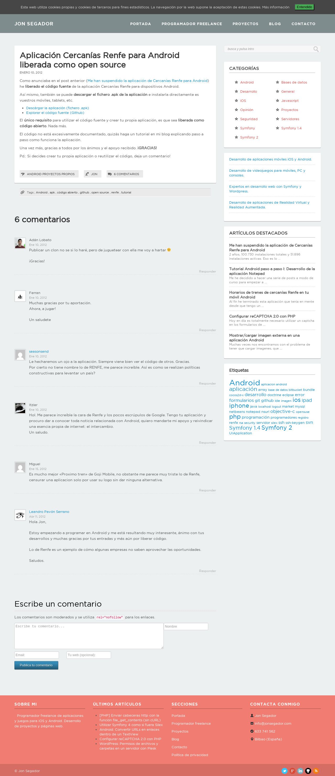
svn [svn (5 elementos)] (309, 422)
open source (100, 192)
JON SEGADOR (33, 23)
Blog (275, 24)
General (285, 91)
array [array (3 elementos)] (262, 389)
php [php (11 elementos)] (235, 416)
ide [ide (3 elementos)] (277, 400)
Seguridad (246, 119)
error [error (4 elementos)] (300, 394)
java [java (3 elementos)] (253, 406)
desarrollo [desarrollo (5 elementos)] (255, 394)
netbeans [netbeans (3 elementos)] (237, 411)
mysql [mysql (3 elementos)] (300, 406)
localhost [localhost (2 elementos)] (264, 406)
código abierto (67, 192)
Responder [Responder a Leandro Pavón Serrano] (207, 571)
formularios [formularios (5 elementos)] (241, 400)
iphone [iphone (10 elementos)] (239, 405)
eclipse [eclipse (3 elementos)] (288, 395)
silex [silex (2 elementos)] (274, 422)
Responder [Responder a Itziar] (207, 442)
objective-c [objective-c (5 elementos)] (282, 411)
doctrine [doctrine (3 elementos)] (274, 395)
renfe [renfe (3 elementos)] (233, 422)
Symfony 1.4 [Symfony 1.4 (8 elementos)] (244, 428)
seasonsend (39, 351)
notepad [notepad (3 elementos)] (253, 411)
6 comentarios (126, 174)
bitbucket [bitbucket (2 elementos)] (295, 389)
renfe (115, 192)
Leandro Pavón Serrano (49, 511)
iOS (240, 100)
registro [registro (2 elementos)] (303, 417)
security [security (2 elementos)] (249, 422)
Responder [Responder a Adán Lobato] (207, 271)
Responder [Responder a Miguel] (207, 490)
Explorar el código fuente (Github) (55, 112)
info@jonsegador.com (273, 723)
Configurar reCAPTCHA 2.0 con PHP (262, 316)
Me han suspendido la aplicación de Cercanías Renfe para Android (147, 81)
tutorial (126, 192)
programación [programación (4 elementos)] (256, 417)
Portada (140, 24)
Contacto (304, 24)
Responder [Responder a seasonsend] (207, 383)
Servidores (287, 119)
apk (52, 192)
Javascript (287, 100)
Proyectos (246, 24)
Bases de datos (291, 82)
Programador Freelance (192, 24)
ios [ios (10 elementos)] (297, 400)
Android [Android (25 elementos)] (244, 382)
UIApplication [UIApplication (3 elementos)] (240, 433)
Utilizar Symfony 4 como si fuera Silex (131, 725)
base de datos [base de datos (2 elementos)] (278, 389)
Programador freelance (191, 723)
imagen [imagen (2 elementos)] (286, 400)
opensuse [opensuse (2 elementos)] (303, 411)
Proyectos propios (58, 174)
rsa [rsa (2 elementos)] (241, 422)
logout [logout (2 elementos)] (276, 406)
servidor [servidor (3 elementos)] (263, 422)
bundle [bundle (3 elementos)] (309, 389)
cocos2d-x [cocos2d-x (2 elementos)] (236, 395)
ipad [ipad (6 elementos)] (307, 400)
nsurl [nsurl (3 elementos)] (265, 411)
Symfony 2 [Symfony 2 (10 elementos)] (276, 427)
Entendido (304, 7)
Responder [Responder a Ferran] (207, 330)
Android (34, 174)
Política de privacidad (190, 755)
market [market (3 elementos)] (288, 406)
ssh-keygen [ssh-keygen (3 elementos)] (295, 422)
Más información (275, 7)
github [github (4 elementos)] (267, 400)
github (84, 192)
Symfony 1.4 (289, 128)
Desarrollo (245, 91)
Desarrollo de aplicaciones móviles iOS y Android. (270, 159)
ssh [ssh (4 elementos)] (281, 422)
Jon (94, 174)
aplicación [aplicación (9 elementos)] (243, 389)
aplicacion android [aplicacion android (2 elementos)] (274, 384)
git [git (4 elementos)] (257, 400)
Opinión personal (243, 111)
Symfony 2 (246, 137)
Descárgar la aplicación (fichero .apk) (57, 108)
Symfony (244, 128)
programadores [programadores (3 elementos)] (284, 417)
